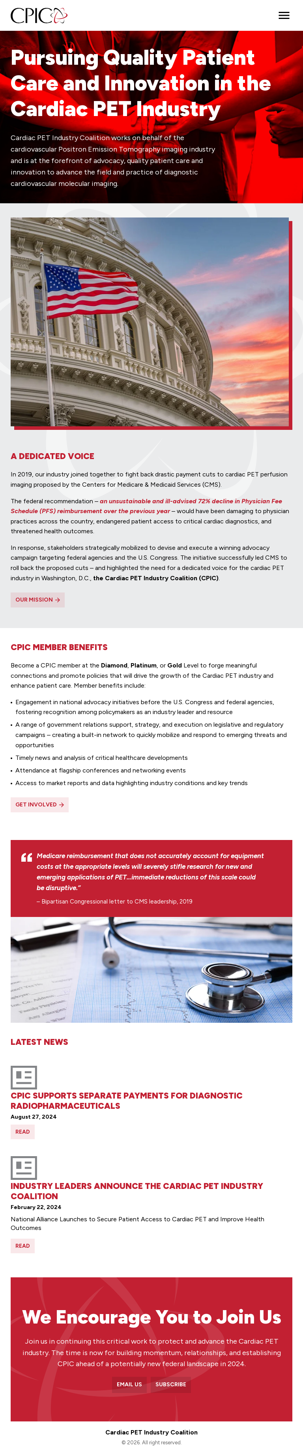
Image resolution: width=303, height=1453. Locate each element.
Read (22, 1132)
